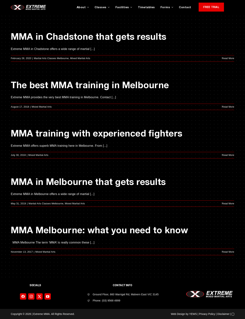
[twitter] (39, 296)
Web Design (178, 313)
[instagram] (31, 296)
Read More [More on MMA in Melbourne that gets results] (228, 203)
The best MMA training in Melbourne (90, 84)
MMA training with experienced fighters (96, 133)
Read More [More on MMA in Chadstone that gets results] (228, 58)
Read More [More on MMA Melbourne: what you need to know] (228, 251)
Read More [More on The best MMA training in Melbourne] (228, 106)
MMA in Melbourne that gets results (88, 181)
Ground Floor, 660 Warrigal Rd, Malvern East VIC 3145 (126, 294)
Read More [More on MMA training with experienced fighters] (228, 155)
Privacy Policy (207, 313)
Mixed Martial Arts (80, 58)
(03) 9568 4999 (111, 300)
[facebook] (23, 296)
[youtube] (47, 296)
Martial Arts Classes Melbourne (51, 58)
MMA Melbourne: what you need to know (99, 229)
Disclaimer (223, 313)
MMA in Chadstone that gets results (88, 36)
